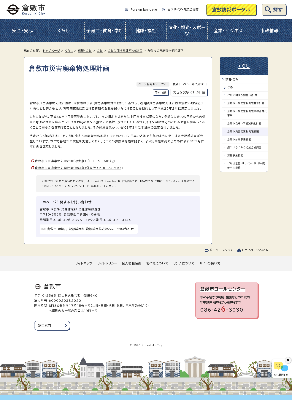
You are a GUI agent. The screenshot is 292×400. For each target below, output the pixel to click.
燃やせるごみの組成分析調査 (244, 147)
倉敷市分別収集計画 (239, 139)
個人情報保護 (131, 263)
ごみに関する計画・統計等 (125, 50)
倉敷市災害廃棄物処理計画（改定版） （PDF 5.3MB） (75, 161)
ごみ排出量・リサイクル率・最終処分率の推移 (246, 165)
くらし (64, 30)
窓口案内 (44, 325)
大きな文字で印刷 (186, 92)
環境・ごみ (85, 50)
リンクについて (184, 263)
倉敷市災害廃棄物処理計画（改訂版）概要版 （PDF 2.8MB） (79, 167)
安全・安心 (22, 30)
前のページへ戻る (222, 250)
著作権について (157, 263)
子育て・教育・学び (105, 30)
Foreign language (144, 9)
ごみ (100, 50)
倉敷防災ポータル (231, 9)
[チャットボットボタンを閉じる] (288, 360)
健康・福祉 (146, 30)
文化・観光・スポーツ (187, 30)
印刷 (158, 92)
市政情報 (269, 30)
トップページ (51, 50)
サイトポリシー (107, 263)
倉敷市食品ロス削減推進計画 (244, 123)
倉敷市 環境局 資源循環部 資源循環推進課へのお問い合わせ (90, 228)
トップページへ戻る (255, 250)
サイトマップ (83, 263)
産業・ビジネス (228, 30)
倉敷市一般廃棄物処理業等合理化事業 (247, 113)
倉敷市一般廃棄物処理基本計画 (245, 103)
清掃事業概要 (235, 155)
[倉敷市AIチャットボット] (281, 369)
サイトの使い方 (210, 263)
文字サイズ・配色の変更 (183, 9)
